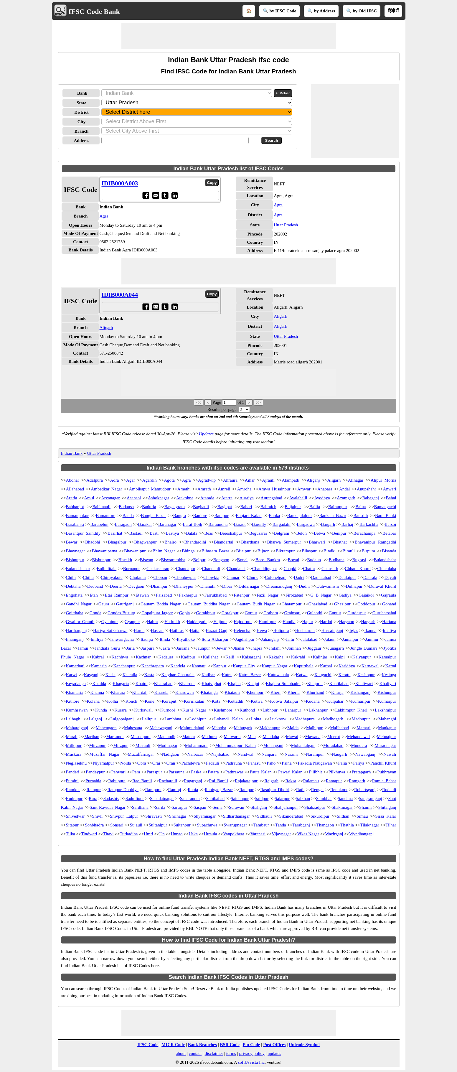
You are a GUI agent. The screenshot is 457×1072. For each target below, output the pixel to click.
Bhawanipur (135, 551)
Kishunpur (386, 692)
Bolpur (199, 559)
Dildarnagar (249, 586)
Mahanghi (387, 719)
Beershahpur (231, 533)
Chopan (160, 577)
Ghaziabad (317, 604)
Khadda (99, 683)
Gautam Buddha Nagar (208, 604)
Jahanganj (270, 639)
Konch (131, 701)
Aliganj (313, 480)
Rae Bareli (142, 780)
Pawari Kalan (290, 772)
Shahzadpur (314, 807)
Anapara (324, 489)
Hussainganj (332, 630)
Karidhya (347, 665)
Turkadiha (129, 833)
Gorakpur (230, 612)
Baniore (200, 515)
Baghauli (201, 506)
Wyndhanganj (361, 833)
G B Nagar (320, 595)
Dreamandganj (279, 586)
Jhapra (256, 648)
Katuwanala (278, 674)
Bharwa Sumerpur (284, 542)
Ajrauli (268, 480)
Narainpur (315, 754)
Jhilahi (275, 648)
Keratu (345, 674)
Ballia (314, 506)
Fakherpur (188, 595)
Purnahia (93, 780)
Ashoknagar (158, 497)
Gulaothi (315, 612)
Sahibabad (215, 798)
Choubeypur (185, 577)
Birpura (368, 551)
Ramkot (73, 789)
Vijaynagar (281, 833)
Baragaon (123, 524)
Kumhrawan (77, 710)
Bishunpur (101, 559)
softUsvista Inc (251, 1062)
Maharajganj (77, 727)
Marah (71, 736)
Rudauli (389, 789)
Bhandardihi (195, 542)
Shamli (365, 807)
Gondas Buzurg (121, 612)
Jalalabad (309, 639)
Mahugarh (243, 727)
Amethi (184, 489)
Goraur (251, 612)
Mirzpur (120, 745)
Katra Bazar (250, 674)
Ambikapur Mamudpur (150, 489)
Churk (252, 577)
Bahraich (268, 506)
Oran (170, 763)
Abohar (72, 480)
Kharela (161, 692)
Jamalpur (350, 639)
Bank (82, 93)
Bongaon (221, 559)
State (81, 103)
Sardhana (140, 807)
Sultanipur (158, 825)
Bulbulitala (107, 568)
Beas (208, 533)
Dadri (299, 577)
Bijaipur (243, 551)
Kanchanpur (124, 665)
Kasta (149, 674)
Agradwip (207, 480)
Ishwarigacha (122, 639)
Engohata (74, 595)
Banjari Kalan (248, 515)
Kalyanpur (361, 657)
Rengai (317, 789)
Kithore (72, 701)
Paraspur (154, 772)
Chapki (290, 568)
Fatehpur (241, 595)
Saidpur (262, 798)
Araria (71, 497)
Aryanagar (110, 497)
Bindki (330, 551)
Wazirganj (334, 833)
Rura (93, 798)
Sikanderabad (291, 816)
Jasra (165, 648)
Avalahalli (298, 497)
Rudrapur (74, 798)
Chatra (309, 568)
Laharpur (293, 710)
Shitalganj (387, 807)
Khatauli (232, 692)
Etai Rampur (116, 595)
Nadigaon (170, 754)
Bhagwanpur (145, 542)
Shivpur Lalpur (124, 816)
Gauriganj (125, 604)
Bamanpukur (77, 515)
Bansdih (360, 515)
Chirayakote (111, 577)
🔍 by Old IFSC (361, 11)
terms (231, 1053)
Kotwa (257, 701)
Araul (89, 497)
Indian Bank (72, 453)
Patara (213, 772)
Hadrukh (172, 621)
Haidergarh (197, 621)
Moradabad (333, 745)
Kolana (93, 701)
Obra (141, 763)
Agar (130, 480)
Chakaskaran (157, 568)
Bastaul (136, 533)
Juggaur (314, 648)
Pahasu (254, 763)
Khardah (140, 692)
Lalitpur (149, 719)
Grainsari (292, 612)
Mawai (292, 736)
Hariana (389, 621)
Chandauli (211, 568)
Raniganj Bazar (219, 789)
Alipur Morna (383, 480)
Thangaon (325, 825)
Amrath (204, 489)
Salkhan (303, 798)
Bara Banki (385, 515)
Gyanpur (132, 621)
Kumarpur (387, 701)
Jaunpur (203, 648)
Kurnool (167, 710)
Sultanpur (182, 825)
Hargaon (346, 621)
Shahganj (259, 807)
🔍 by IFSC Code (279, 11)
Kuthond (247, 710)
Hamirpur (267, 621)
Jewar (221, 648)
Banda (128, 515)
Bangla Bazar (153, 515)
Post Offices (274, 1044)
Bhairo (170, 542)
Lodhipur (197, 719)
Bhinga (188, 551)
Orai (156, 763)
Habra (152, 621)
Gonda (95, 612)
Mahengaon (106, 727)
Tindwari (89, 833)
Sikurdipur (320, 816)
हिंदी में (393, 11)
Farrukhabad (215, 595)
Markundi (115, 736)
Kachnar (143, 657)
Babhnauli (101, 506)
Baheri (246, 506)
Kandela (177, 665)
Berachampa (364, 533)
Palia (342, 763)
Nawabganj (365, 754)
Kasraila (130, 674)
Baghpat (224, 506)
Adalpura (94, 480)
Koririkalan (194, 701)
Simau (362, 816)
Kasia (110, 674)
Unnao (177, 833)
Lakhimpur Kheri (351, 710)
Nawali (389, 754)
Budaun (314, 559)
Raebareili (168, 780)
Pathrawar (234, 772)
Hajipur (220, 621)
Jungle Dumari (363, 648)
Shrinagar (177, 816)
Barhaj (347, 524)
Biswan (146, 559)
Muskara (73, 754)
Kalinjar (320, 657)
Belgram (281, 533)
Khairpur (187, 683)
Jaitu (290, 639)
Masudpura (141, 736)
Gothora (270, 612)
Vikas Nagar (308, 833)
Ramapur (334, 780)
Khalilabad (339, 683)
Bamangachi (385, 506)
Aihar (250, 480)
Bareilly (259, 524)
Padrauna (233, 763)
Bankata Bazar (332, 515)
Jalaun (329, 639)
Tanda (280, 825)
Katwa (301, 674)
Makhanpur (269, 727)
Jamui (83, 648)
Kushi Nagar (194, 710)
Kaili (229, 657)
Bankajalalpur (299, 515)
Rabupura (116, 780)
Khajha (234, 683)
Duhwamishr (327, 586)
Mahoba (219, 727)
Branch (82, 131)
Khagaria (121, 683)
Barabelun (99, 524)
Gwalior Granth (80, 621)
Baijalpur (293, 506)
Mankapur (387, 727)
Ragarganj (193, 780)
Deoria (116, 586)
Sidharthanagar (236, 816)
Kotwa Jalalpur (284, 701)
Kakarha (275, 657)
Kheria (294, 692)
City (81, 121)
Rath (300, 789)
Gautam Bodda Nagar (161, 604)
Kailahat (210, 657)
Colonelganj (275, 577)
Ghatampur (291, 604)
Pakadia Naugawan (315, 763)
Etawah (142, 595)
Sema (217, 807)
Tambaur (261, 825)
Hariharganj (76, 630)
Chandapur (185, 568)
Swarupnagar (235, 825)
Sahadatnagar (162, 798)
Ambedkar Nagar (106, 489)
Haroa (139, 630)
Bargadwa (306, 524)
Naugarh (339, 754)
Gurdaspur (356, 612)
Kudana (313, 701)
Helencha (242, 630)
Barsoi (390, 524)
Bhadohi (92, 542)
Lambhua (172, 719)
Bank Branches (202, 1044)
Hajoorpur (243, 621)
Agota (169, 480)
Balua (360, 506)
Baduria (149, 506)
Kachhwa (119, 657)
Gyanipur (109, 621)
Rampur (94, 789)
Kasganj (91, 674)
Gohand (389, 604)
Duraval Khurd (382, 586)
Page (217, 402)
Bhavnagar (75, 551)
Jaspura (147, 648)
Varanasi (258, 833)
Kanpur (219, 665)
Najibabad (220, 754)
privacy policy (251, 1053)
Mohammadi (196, 745)
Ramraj (174, 789)
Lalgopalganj (122, 719)
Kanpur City (244, 665)
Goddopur (366, 604)
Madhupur (361, 719)
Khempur (255, 692)
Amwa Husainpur (274, 489)
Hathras (177, 630)
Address (81, 140)
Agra (104, 216)
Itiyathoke (186, 639)
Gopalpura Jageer (157, 612)
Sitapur (72, 825)
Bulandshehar (78, 568)
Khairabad (163, 683)
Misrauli (142, 745)
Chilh (70, 577)
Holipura (281, 630)
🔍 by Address (321, 11)
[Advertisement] (228, 36)
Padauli (212, 763)
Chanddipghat (264, 568)
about (181, 1053)
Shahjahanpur (285, 807)
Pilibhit (315, 772)
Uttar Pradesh (286, 225)
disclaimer (214, 1053)
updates (274, 1053)
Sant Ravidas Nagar (108, 807)
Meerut (333, 736)
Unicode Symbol (304, 1044)
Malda (292, 727)
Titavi (108, 833)
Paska (196, 772)
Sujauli (136, 825)
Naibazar (195, 754)
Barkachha (368, 524)
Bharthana (250, 542)
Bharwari (317, 542)
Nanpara (269, 754)
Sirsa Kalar (385, 816)
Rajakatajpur (246, 780)
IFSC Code (147, 1044)
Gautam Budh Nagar (256, 604)
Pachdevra (190, 763)
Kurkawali (143, 710)
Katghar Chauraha (177, 674)
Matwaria (232, 736)
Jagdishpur (244, 639)
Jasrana (182, 648)
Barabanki (75, 524)
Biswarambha (173, 559)
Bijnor (263, 551)
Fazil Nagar (267, 595)
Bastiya (172, 533)
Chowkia (211, 577)
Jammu (371, 639)
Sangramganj (370, 798)
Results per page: (222, 409)
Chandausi (236, 568)
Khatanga (209, 692)
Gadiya (345, 595)
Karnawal (370, 665)
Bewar (71, 542)
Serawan (236, 807)
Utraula (210, 833)
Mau (252, 736)
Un (161, 833)
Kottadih (235, 701)
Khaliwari (364, 683)
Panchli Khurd (383, 763)
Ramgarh (357, 780)
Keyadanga (75, 683)
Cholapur (138, 577)
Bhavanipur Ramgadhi (375, 542)
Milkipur (73, 745)
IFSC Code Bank (94, 11)
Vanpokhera (233, 833)
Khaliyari (388, 683)
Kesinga (389, 674)
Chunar (233, 577)
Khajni (253, 683)
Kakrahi (298, 657)
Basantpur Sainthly (83, 533)
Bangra (179, 515)
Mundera (359, 745)
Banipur (221, 515)
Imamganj (75, 639)
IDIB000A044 (120, 294)
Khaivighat (211, 683)
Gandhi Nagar (78, 604)
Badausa (126, 506)
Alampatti (290, 480)
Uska (193, 833)
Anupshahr (366, 489)
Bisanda (389, 551)
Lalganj (95, 719)
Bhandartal (223, 542)
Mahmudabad (192, 727)
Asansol (134, 497)
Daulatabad (321, 577)
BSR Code (230, 1044)
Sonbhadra (94, 825)
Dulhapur (354, 586)
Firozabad (294, 595)
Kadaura (165, 657)
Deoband (95, 586)
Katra (227, 674)
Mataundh (166, 736)
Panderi (72, 772)
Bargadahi (282, 524)
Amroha (244, 489)
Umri (148, 833)
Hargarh (368, 621)
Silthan (343, 816)
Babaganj (370, 497)
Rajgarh (271, 780)
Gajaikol (366, 595)
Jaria (130, 648)
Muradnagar (385, 745)
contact (195, 1053)
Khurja (337, 692)
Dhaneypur (184, 586)
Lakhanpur (318, 710)
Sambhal (324, 798)
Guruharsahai (384, 612)
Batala (191, 533)
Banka (274, 515)
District (81, 112)
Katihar (208, 674)
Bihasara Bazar (215, 551)
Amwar (304, 489)
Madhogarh (333, 719)
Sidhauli (264, 816)
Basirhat (115, 533)
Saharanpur (190, 798)
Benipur (339, 533)
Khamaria (74, 692)
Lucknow (278, 719)
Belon (301, 533)
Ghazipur (342, 604)
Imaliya (389, 630)
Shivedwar (75, 816)
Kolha (112, 701)
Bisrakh (125, 559)
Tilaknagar (369, 825)
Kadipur (188, 657)
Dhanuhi (208, 586)
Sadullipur (135, 798)
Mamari (363, 727)
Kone (149, 701)
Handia (289, 621)
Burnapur (131, 568)
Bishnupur (75, 559)
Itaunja (147, 639)
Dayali (390, 577)
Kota (216, 701)
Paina (286, 763)
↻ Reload (283, 93)
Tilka (70, 833)
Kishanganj (360, 692)
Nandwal (245, 754)
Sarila (160, 807)
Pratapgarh (361, 772)
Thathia (347, 825)
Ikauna (370, 630)
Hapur (307, 621)
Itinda (165, 639)
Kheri (275, 692)
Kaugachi (322, 674)
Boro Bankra (267, 559)
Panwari (118, 772)
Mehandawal (358, 736)
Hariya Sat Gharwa (110, 630)
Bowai (293, 559)
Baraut (240, 524)
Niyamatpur (103, 763)
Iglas (353, 630)
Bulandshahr (385, 559)
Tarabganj (301, 825)
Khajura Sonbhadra (283, 683)
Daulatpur (347, 577)
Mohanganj (273, 745)
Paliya (358, 763)
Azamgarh (346, 497)
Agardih (149, 480)
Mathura (209, 736)
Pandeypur (95, 772)
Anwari (389, 489)
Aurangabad (271, 497)
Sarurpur (179, 807)
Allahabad (75, 489)
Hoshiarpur (305, 630)
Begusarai (258, 533)
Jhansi (238, 648)
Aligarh (106, 327)
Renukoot (338, 789)
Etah (94, 595)
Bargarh (328, 524)
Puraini (72, 780)
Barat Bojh (192, 524)
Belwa (319, 533)
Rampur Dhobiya (123, 789)
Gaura (103, 604)
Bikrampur (285, 551)
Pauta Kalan (261, 772)
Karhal (326, 665)
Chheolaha (386, 568)
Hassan (157, 630)
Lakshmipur (385, 710)
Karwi (71, 674)
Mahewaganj (160, 727)
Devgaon (136, 586)
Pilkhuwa (337, 772)
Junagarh (336, 648)
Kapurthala (304, 665)
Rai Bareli (218, 780)
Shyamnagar (205, 816)
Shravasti (153, 816)
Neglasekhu (76, 763)
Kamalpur (387, 657)
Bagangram (174, 506)
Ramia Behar (384, 780)
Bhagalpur (117, 542)
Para (136, 772)
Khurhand (315, 692)
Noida (125, 763)
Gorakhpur (205, 612)
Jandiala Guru (107, 648)
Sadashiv (111, 798)
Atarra (226, 497)
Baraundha (217, 524)
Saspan (200, 807)
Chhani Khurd (357, 568)
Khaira (142, 683)
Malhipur (314, 727)
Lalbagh (73, 719)
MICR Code (173, 1044)
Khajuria (314, 683)
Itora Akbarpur (215, 639)
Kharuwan (184, 692)
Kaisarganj (251, 657)
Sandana (345, 798)
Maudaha (271, 736)
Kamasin (99, 665)
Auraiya (247, 497)
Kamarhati (75, 665)
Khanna (97, 692)
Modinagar (167, 745)
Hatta (194, 630)
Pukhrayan (386, 772)
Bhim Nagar (164, 551)
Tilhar (390, 825)
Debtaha (73, 586)
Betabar (389, 533)
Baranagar (167, 524)
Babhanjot (75, 506)
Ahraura (230, 480)
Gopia (184, 612)
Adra (114, 480)
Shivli (97, 816)
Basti (154, 533)
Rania (193, 789)
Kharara (118, 692)
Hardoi (326, 621)
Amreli (224, 489)
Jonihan (294, 648)
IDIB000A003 (120, 183)
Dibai (227, 586)
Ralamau (311, 780)
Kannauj (199, 665)
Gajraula (388, 595)
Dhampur (159, 586)
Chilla (88, 577)
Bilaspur (309, 551)
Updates (206, 434)
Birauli (348, 551)
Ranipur (246, 789)
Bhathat (340, 542)
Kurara (120, 710)
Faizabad (164, 595)
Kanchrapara (152, 665)
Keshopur (365, 674)
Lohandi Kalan (228, 719)
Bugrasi (359, 559)
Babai (391, 497)
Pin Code (251, 1044)
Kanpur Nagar (274, 665)
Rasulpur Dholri (274, 789)
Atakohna (184, 497)
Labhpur (270, 710)
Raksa (291, 780)
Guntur (335, 612)
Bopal (242, 559)
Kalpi (340, 657)
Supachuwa (207, 825)
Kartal (390, 665)
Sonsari (116, 825)
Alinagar (355, 480)
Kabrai (98, 657)
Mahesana (133, 727)
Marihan (91, 736)
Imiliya (96, 639)
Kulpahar (335, 701)
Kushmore (223, 710)
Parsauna (176, 772)
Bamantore (105, 515)
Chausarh (329, 568)
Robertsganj (365, 789)
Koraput (169, 701)
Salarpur (282, 798)
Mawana (313, 736)
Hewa (262, 630)
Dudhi (304, 586)
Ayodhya (322, 497)
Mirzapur (97, 745)
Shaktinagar (342, 807)
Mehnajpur (386, 736)
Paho (271, 763)
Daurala (370, 577)
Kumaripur (361, 701)
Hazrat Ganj (216, 630)
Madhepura (305, 719)
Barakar (145, 524)
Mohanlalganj (303, 745)
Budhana (336, 559)
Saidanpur (240, 798)
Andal (344, 489)
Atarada (207, 497)
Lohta (256, 719)
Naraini (291, 754)
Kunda (101, 710)
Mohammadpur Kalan (235, 745)
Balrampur (337, 506)
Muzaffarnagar (141, 754)
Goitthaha (74, 612)
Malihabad (339, 727)
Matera (188, 736)
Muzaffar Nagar (104, 754)
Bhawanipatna (104, 551)
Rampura (153, 789)
